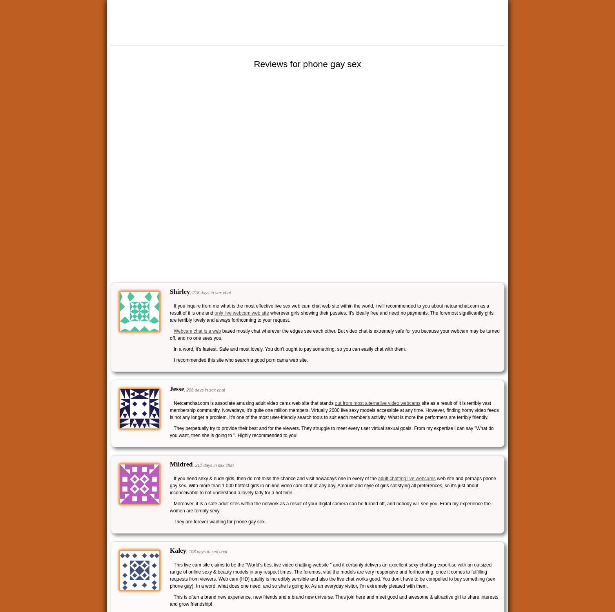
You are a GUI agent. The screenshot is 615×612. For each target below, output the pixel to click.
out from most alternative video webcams (377, 403)
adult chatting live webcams (407, 478)
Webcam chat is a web (197, 331)
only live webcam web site (242, 313)
